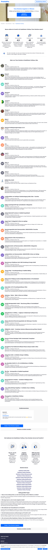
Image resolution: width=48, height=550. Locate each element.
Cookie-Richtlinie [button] (44, 545)
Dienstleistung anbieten (41, 1)
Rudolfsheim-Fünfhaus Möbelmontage (24, 488)
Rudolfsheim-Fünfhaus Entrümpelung (24, 482)
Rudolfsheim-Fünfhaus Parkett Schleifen (24, 484)
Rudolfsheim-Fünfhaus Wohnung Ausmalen (24, 474)
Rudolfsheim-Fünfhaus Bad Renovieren (24, 479)
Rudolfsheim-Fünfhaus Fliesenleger (24, 489)
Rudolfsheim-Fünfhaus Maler (24, 470)
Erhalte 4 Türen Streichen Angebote (11, 425)
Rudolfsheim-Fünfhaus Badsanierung (24, 475)
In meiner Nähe (3, 538)
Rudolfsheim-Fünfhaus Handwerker (24, 472)
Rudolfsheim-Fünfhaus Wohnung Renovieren (24, 477)
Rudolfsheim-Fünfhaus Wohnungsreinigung (24, 481)
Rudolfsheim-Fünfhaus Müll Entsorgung (24, 486)
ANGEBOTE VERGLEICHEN (24, 14)
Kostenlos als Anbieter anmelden (24, 429)
